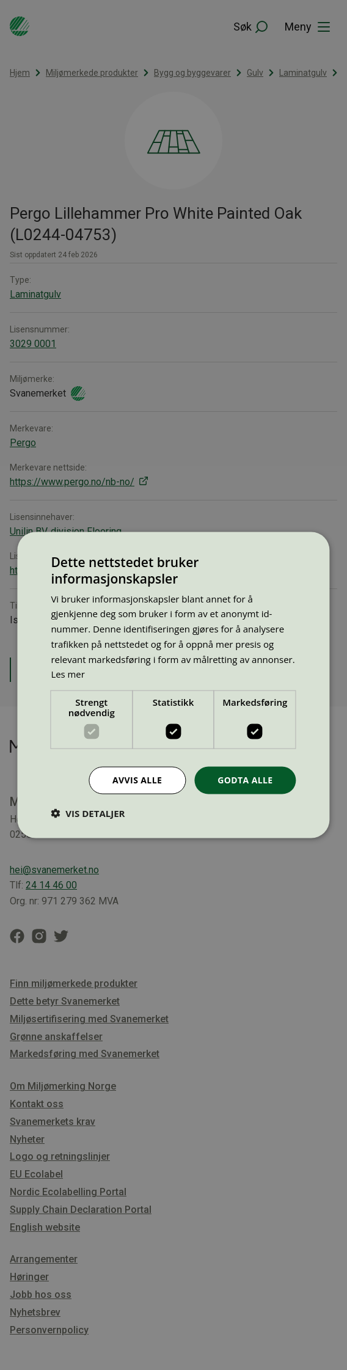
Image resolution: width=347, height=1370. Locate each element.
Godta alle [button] (244, 780)
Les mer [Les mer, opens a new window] (68, 674)
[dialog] (173, 685)
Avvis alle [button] (137, 780)
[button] (88, 812)
